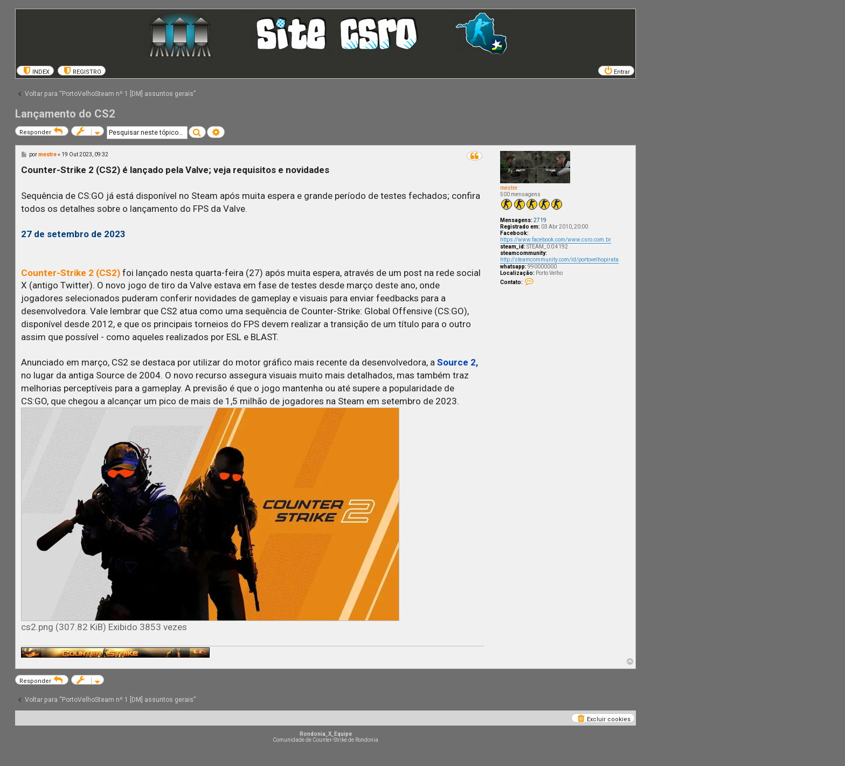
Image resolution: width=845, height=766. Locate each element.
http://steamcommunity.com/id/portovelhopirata (559, 260)
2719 (540, 220)
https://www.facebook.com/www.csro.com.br (555, 240)
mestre (508, 188)
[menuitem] (35, 70)
